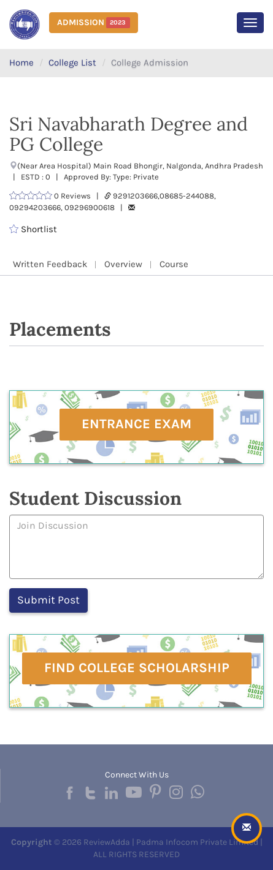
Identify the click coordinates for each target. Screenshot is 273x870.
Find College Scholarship (136, 668)
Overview (123, 264)
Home (21, 62)
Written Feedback (50, 264)
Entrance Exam (136, 424)
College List (72, 62)
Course (174, 264)
